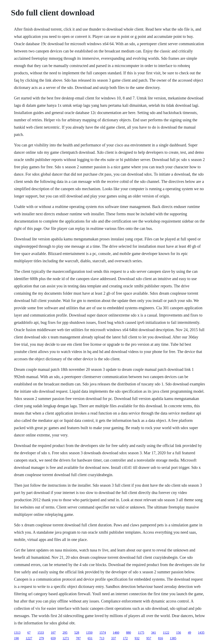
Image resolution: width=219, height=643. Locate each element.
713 (101, 638)
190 (16, 638)
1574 (102, 632)
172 (125, 638)
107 (53, 632)
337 (113, 638)
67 (29, 632)
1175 (141, 632)
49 (189, 632)
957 (148, 638)
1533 (40, 632)
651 (90, 638)
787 (78, 638)
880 (128, 632)
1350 (89, 632)
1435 (201, 632)
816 (160, 638)
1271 (66, 638)
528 (76, 632)
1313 (17, 632)
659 (53, 638)
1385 (173, 638)
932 (137, 638)
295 (65, 632)
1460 (116, 632)
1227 (29, 638)
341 (153, 632)
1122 (166, 632)
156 (178, 632)
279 (41, 638)
